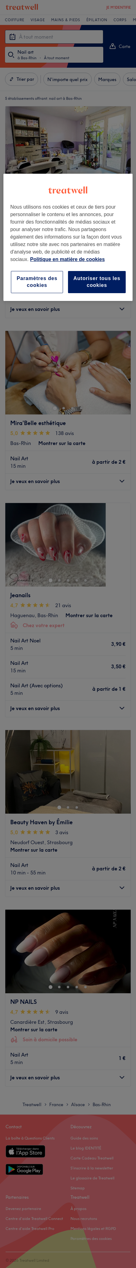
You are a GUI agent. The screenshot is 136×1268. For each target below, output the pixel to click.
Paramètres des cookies (37, 282)
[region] (68, 237)
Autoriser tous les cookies (96, 282)
